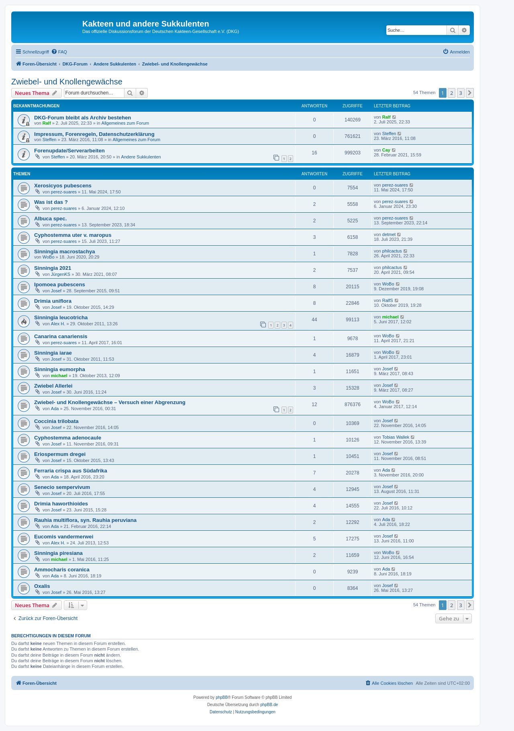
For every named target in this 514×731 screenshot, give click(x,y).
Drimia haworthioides (61, 504)
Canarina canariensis (61, 336)
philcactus (392, 250)
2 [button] (451, 93)
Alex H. (58, 323)
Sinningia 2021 (52, 268)
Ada (55, 408)
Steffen (50, 139)
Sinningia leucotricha (61, 317)
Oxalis (42, 586)
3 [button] (460, 93)
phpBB (222, 697)
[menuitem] (59, 52)
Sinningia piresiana (58, 553)
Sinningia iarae (53, 353)
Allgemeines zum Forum (125, 123)
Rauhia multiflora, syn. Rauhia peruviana (85, 520)
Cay (386, 150)
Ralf (47, 123)
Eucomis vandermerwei (63, 537)
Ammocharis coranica (62, 570)
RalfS (387, 300)
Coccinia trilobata (56, 421)
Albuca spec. (50, 219)
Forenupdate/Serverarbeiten (69, 151)
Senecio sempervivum (62, 487)
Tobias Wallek (395, 437)
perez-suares (64, 191)
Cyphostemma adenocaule (67, 438)
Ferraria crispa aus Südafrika (70, 471)
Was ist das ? (51, 202)
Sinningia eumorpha (59, 369)
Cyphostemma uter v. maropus (73, 235)
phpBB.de (269, 704)
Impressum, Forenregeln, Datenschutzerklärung (94, 134)
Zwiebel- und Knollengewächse (66, 81)
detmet (389, 234)
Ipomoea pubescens (59, 284)
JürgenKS (60, 274)
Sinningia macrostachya (64, 251)
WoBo (49, 257)
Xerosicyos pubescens (63, 186)
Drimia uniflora (52, 301)
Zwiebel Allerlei (53, 386)
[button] (470, 93)
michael (390, 316)
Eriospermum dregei (60, 454)
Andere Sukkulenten (141, 156)
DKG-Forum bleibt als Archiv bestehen (82, 118)
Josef (56, 290)
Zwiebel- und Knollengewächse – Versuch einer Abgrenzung (110, 402)
